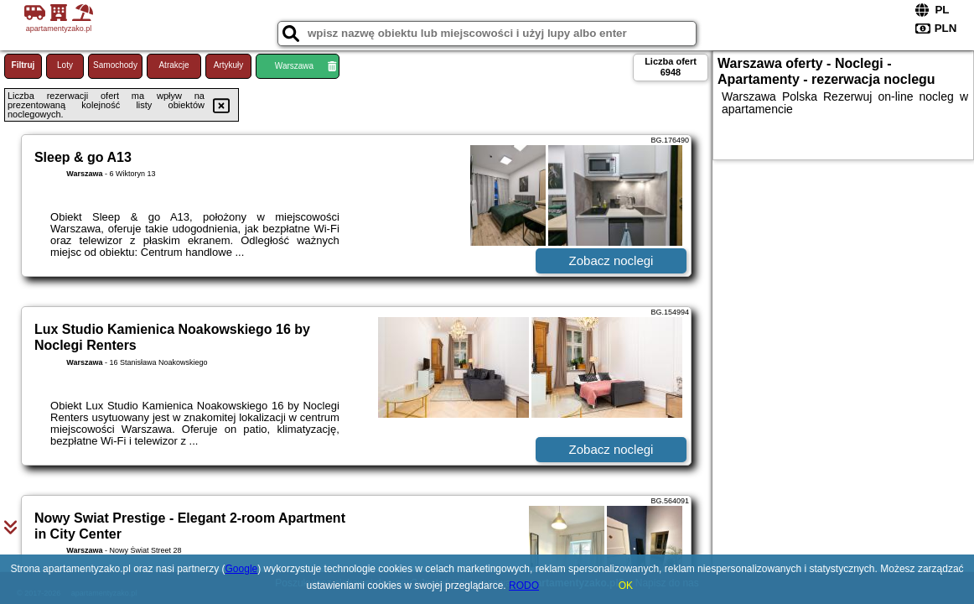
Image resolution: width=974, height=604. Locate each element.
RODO (524, 585)
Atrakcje (173, 65)
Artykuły (229, 65)
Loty (65, 65)
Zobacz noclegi (611, 260)
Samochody (115, 65)
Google (241, 569)
